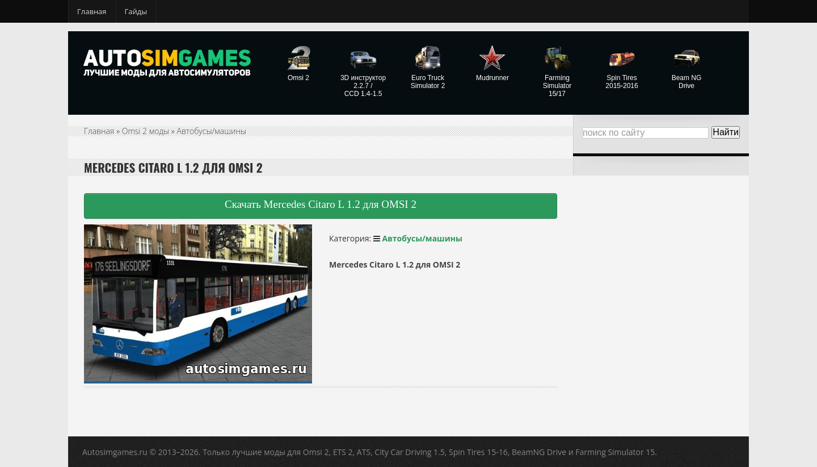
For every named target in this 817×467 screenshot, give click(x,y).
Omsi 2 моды (145, 131)
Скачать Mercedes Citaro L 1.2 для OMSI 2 (320, 204)
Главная (92, 11)
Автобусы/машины (212, 131)
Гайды (136, 11)
